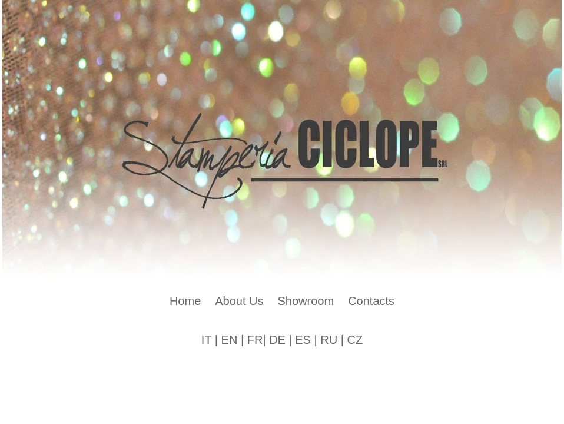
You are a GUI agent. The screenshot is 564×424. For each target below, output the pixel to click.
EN (229, 339)
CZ (355, 339)
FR (255, 339)
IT (206, 339)
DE (277, 339)
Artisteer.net (250, 361)
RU (328, 339)
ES (303, 339)
